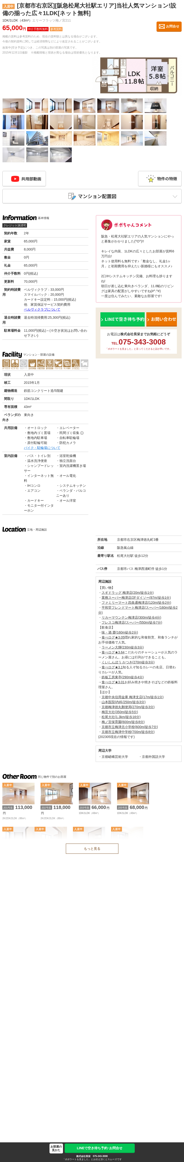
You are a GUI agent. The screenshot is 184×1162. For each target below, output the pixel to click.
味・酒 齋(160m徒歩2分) (120, 634)
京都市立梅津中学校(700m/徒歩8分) (128, 733)
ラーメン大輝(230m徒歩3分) (123, 649)
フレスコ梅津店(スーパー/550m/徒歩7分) (132, 624)
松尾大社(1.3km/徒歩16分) (121, 718)
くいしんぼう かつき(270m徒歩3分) (128, 664)
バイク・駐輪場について (42, 449)
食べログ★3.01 (113, 683)
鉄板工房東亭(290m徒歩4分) (123, 678)
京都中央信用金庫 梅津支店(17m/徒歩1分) (133, 698)
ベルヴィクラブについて (42, 311)
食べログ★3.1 (112, 668)
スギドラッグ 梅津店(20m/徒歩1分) (128, 594)
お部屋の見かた (56, 1148)
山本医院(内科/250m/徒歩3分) (124, 703)
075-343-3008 (100, 1156)
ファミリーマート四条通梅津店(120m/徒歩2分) (136, 604)
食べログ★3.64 (113, 654)
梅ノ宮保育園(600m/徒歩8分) (123, 723)
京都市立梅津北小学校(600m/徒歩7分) (130, 728)
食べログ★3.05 (113, 639)
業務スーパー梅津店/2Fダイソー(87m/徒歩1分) (136, 599)
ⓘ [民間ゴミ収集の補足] (82, 434)
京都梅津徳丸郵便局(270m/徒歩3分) (128, 708)
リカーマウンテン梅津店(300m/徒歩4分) (131, 619)
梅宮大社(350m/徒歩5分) (120, 713)
